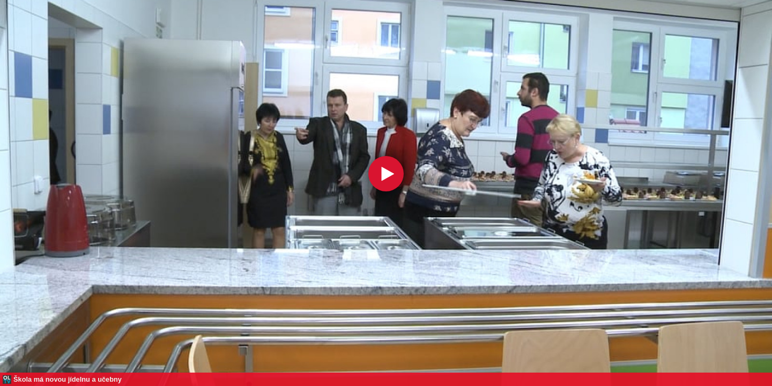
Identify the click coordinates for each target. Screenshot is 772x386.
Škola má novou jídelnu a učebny (67, 379)
